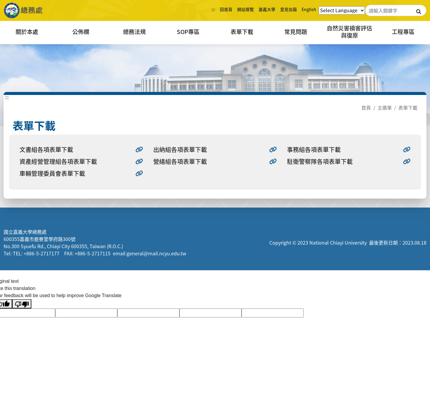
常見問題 (295, 31)
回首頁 (226, 9)
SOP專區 (188, 31)
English (309, 9)
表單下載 (242, 31)
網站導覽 (245, 9)
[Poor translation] (21, 303)
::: (213, 9)
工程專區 (403, 31)
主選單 (384, 107)
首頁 (366, 107)
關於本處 (27, 31)
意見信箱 (288, 9)
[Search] (395, 10)
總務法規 (134, 31)
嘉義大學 (267, 9)
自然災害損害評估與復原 (349, 31)
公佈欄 (80, 31)
